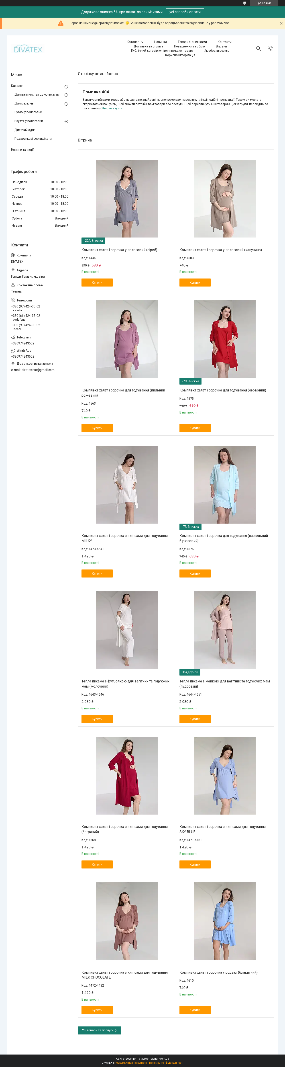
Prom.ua (164, 1058)
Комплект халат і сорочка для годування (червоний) (222, 390)
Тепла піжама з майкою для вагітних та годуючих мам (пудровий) (224, 683)
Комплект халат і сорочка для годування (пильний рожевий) (123, 392)
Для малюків (24, 103)
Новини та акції (22, 150)
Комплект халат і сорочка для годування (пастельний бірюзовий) (223, 538)
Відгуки (221, 46)
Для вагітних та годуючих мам (36, 94)
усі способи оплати (185, 12)
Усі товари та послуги (98, 1030)
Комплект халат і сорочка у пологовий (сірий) (119, 250)
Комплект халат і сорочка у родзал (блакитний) (218, 972)
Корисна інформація (180, 55)
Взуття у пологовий (28, 121)
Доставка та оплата (148, 46)
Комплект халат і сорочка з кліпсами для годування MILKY (124, 538)
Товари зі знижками (192, 42)
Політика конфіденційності (166, 1062)
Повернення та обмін (189, 46)
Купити (97, 282)
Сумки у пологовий (28, 112)
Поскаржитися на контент (130, 1062)
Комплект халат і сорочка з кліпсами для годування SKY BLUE (222, 829)
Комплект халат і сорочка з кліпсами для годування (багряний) (124, 829)
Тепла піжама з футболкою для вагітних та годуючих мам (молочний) (125, 683)
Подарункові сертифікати (33, 138)
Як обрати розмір (216, 50)
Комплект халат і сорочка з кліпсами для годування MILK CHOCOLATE (124, 974)
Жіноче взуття (111, 108)
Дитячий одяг (24, 130)
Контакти (225, 42)
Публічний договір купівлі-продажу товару (162, 50)
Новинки (160, 42)
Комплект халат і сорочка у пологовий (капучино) (220, 250)
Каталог (133, 42)
